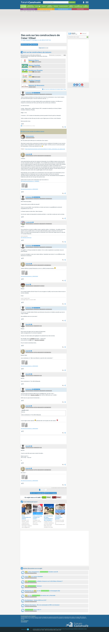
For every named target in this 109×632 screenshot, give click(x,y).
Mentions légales (49, 628)
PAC (30, 340)
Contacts (34, 628)
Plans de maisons (63, 6)
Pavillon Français (34, 80)
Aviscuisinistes (85, 6)
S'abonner (83, 33)
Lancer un (37, 493)
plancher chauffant (35, 395)
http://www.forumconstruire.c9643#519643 (29, 189)
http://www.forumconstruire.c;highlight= (30, 181)
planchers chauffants (39, 340)
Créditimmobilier (49, 6)
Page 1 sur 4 (41, 47)
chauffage (32, 338)
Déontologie (70, 628)
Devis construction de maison (26, 517)
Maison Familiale (34, 65)
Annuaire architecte (63, 9)
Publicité (75, 628)
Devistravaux (71, 6)
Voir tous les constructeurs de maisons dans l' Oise (55, 89)
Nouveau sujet (25, 44)
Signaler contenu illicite (41, 628)
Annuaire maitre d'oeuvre (46, 9)
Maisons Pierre (34, 60)
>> (47, 47)
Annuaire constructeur (29, 9)
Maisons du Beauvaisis (36, 85)
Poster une (50, 493)
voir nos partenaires (24, 621)
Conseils (43, 6)
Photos (37, 6)
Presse (66, 628)
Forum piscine (80, 9)
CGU (63, 628)
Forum (22, 6)
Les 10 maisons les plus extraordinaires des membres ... (48, 518)
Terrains (56, 6)
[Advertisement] (54, 21)
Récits (30, 6)
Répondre (34, 44)
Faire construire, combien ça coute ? (37, 517)
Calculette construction (57, 628)
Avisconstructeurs (78, 6)
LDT (30, 75)
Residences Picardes (35, 70)
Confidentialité (80, 628)
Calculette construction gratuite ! (58, 517)
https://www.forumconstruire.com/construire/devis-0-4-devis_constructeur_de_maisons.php (45, 149)
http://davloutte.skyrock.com (26, 237)
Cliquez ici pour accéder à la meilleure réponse (33, 131)
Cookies (85, 628)
